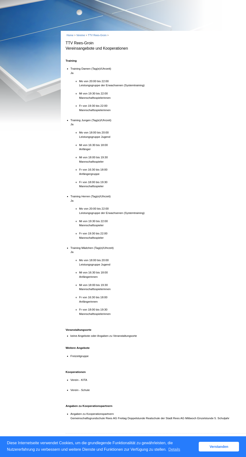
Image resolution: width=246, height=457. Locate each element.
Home (70, 35)
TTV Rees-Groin (97, 35)
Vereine (80, 35)
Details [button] (174, 449)
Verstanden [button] (219, 447)
